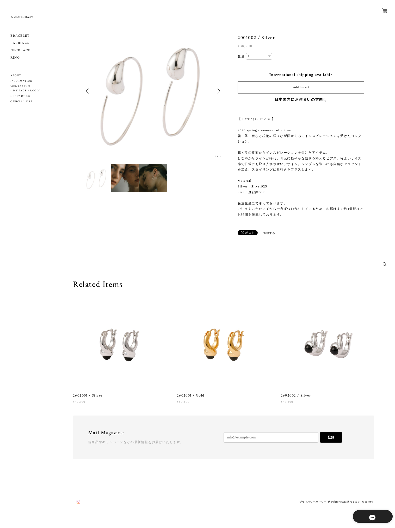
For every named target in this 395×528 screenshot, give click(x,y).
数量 (241, 56)
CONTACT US (20, 96)
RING (15, 57)
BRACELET (20, 35)
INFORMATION (21, 81)
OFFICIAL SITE (21, 101)
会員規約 (367, 501)
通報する (269, 233)
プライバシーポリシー (312, 501)
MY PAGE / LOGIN (26, 90)
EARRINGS (19, 43)
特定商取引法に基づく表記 (344, 501)
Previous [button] (88, 91)
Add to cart (301, 87)
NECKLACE (20, 50)
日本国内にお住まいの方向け (301, 100)
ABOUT (15, 75)
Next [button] (218, 91)
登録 (331, 437)
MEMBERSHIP (20, 86)
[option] (153, 91)
